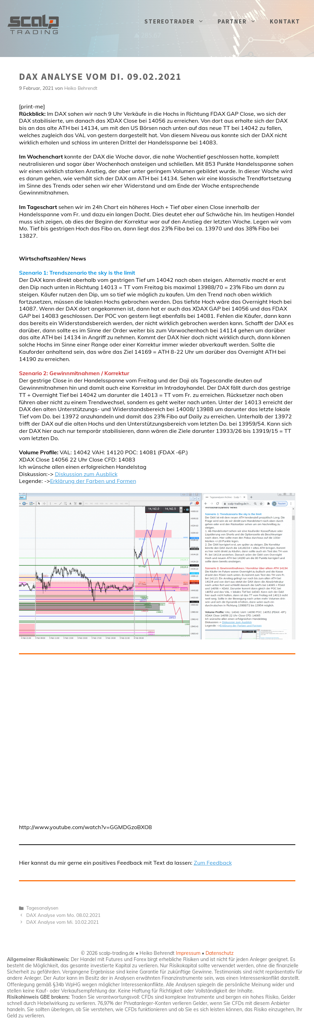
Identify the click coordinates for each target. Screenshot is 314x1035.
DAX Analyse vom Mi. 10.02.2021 (62, 922)
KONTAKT (285, 21)
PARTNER (240, 21)
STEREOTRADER (177, 21)
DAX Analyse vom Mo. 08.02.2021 (63, 915)
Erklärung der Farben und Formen (93, 480)
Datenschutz (220, 953)
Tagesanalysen (42, 908)
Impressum (188, 953)
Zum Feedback (213, 862)
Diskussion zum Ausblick (86, 474)
